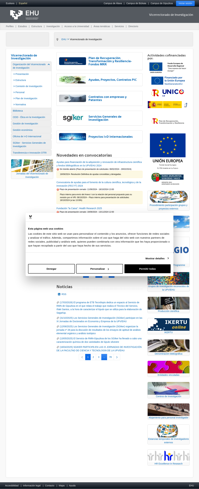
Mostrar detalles (155, 258)
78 (111, 358)
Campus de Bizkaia (136, 3)
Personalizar (99, 268)
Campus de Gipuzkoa (162, 3)
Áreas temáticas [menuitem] (102, 26)
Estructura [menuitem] (36, 26)
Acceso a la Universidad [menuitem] (76, 26)
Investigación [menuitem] (53, 26)
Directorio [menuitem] (133, 26)
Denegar (51, 268)
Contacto (49, 485)
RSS (62, 294)
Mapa (62, 485)
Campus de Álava (113, 3)
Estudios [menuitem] (22, 26)
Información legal (32, 485)
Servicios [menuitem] (119, 26)
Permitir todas (147, 268)
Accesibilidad (12, 485)
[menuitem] (10, 3)
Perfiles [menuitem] (10, 26)
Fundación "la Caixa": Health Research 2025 (79, 208)
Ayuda (72, 485)
